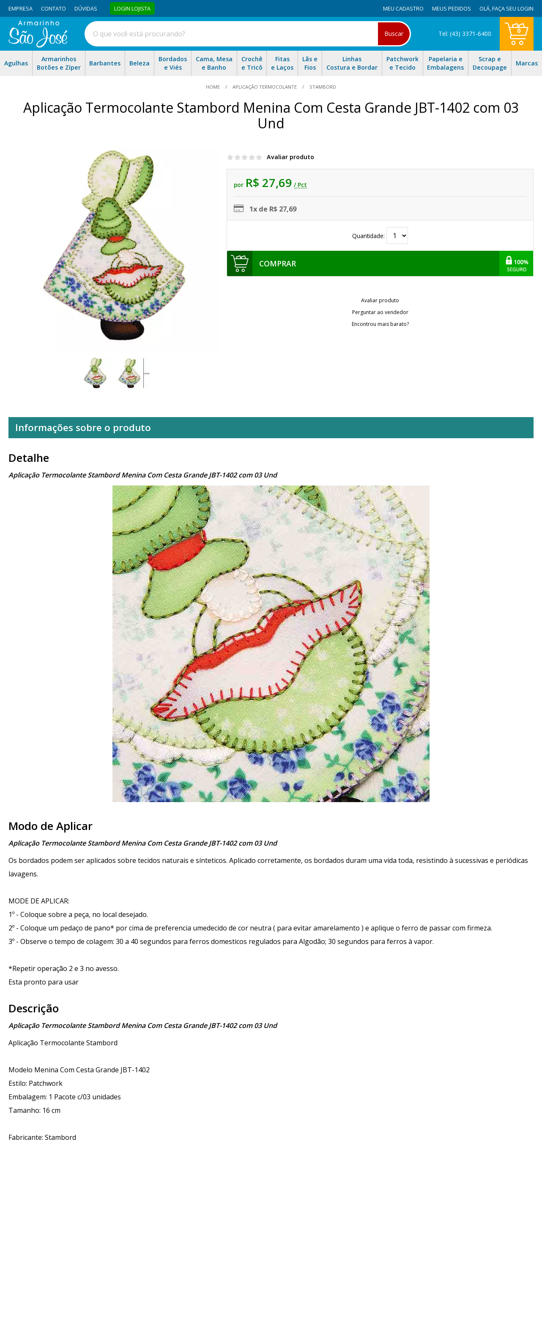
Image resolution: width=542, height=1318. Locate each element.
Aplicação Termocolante (264, 87)
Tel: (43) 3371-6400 (464, 34)
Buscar (393, 34)
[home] (37, 45)
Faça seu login (513, 8)
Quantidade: (380, 236)
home (213, 87)
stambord (322, 87)
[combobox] (248, 33)
